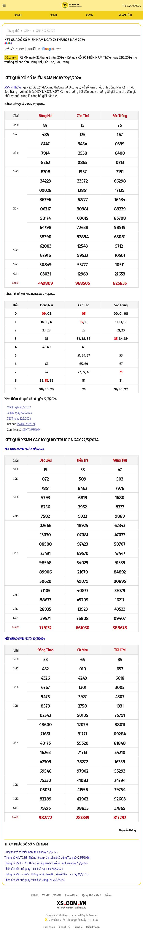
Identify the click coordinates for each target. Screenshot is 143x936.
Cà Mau (82, 649)
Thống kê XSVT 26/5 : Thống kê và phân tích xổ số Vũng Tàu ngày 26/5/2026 (47, 857)
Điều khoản (93, 927)
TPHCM (119, 649)
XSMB (17, 15)
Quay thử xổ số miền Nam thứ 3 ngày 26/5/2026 (31, 852)
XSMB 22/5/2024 (26, 424)
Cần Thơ (83, 115)
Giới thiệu (49, 927)
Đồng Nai (45, 115)
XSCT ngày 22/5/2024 (19, 407)
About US (64, 927)
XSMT (53, 15)
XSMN (89, 15)
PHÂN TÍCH (125, 15)
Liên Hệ (78, 927)
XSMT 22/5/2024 (31, 429)
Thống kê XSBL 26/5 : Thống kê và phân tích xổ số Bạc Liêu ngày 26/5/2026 (46, 863)
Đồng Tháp (45, 649)
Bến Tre (82, 460)
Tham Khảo (71, 895)
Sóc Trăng (120, 115)
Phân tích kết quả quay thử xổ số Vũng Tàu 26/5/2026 (34, 880)
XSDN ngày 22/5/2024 (19, 413)
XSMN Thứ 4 (12, 87)
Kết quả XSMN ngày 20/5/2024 (24, 638)
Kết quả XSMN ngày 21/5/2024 (24, 449)
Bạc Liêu (45, 460)
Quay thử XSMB (91, 895)
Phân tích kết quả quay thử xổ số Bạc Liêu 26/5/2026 (33, 869)
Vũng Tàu (120, 460)
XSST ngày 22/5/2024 (19, 418)
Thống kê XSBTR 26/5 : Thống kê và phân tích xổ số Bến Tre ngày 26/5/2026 (46, 874)
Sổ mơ (108, 895)
